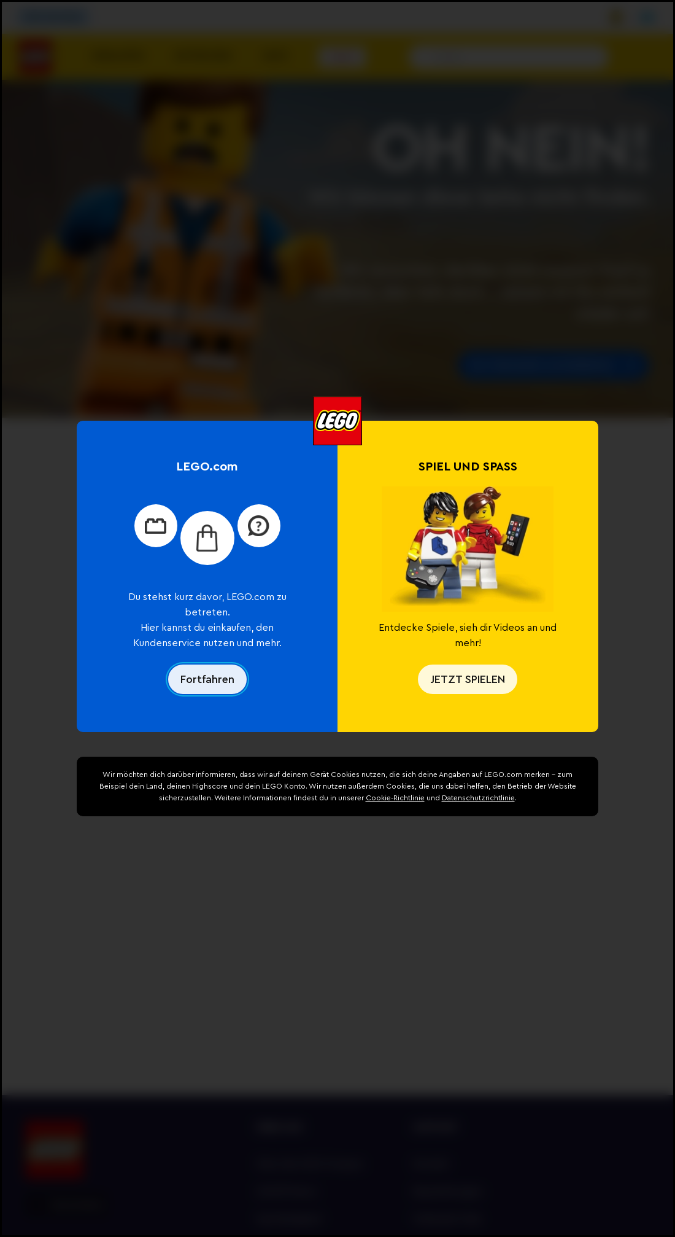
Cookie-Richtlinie (395, 798)
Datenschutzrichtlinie (478, 798)
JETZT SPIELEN (467, 679)
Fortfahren (207, 679)
